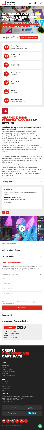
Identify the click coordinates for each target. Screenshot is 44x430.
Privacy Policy (33, 302)
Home (4, 37)
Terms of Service (6, 303)
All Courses (10, 37)
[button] (3, 212)
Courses (17, 37)
